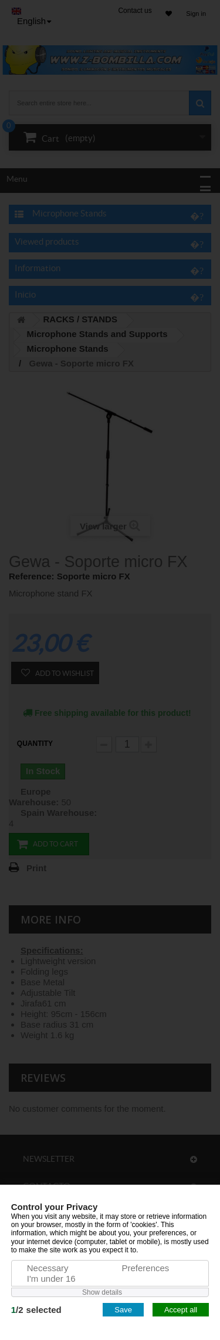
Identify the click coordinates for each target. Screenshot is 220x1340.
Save (123, 1309)
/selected (36, 1310)
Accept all (180, 1309)
